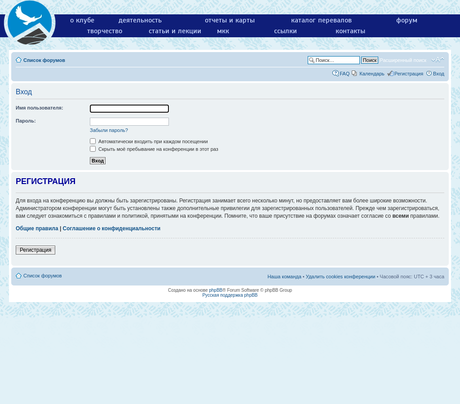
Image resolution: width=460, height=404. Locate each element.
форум (406, 20)
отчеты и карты (230, 20)
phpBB (215, 290)
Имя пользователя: (39, 107)
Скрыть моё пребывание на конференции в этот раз (154, 149)
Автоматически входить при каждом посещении (149, 141)
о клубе (82, 20)
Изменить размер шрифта (437, 60)
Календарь (372, 73)
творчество (104, 30)
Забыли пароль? (109, 130)
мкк (223, 30)
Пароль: (26, 120)
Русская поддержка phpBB (229, 295)
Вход (438, 73)
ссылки (285, 30)
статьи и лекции (175, 30)
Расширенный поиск (403, 60)
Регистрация (408, 73)
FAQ (344, 73)
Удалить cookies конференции (341, 276)
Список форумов (44, 60)
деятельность (140, 20)
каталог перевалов (321, 20)
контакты (350, 30)
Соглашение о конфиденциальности (112, 228)
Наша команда (284, 276)
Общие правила (37, 228)
